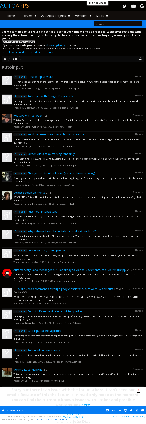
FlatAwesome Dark (14, 410)
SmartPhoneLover (34, 203)
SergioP (29, 146)
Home (11, 16)
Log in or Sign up (97, 2)
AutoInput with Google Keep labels (43, 96)
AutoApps (74, 88)
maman (29, 242)
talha (27, 342)
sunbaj (28, 223)
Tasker (68, 126)
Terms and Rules (120, 416)
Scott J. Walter (32, 126)
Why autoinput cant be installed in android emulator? (54, 231)
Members (81, 16)
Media (100, 16)
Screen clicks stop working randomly (44, 154)
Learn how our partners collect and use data (27, 52)
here (85, 404)
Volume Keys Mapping (28, 369)
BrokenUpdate (32, 281)
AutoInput (71, 281)
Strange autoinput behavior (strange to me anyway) (54, 173)
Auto (14, 5)
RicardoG (30, 88)
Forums (28, 16)
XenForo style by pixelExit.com (51, 419)
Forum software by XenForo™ (34, 416)
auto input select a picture (37, 331)
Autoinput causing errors (36, 350)
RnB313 (29, 165)
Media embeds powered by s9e (17, 419)
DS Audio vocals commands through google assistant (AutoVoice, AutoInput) (63, 289)
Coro (27, 380)
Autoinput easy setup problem (40, 250)
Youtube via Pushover (27, 115)
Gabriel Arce (31, 322)
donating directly (56, 45)
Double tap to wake (33, 77)
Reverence (30, 361)
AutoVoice (65, 303)
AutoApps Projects (53, 16)
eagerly (29, 262)
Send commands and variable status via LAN (49, 134)
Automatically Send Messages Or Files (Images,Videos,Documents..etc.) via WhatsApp (69, 270)
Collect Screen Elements (29, 192)
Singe (28, 184)
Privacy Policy (138, 416)
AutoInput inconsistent (35, 211)
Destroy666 (30, 107)
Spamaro (29, 303)
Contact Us (113, 410)
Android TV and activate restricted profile (47, 311)
